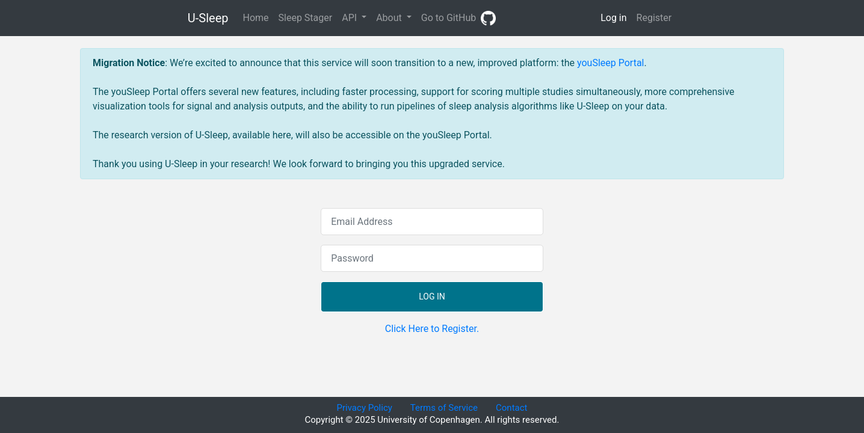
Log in (613, 17)
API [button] (350, 17)
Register (654, 17)
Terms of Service (444, 407)
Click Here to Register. (432, 328)
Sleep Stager (306, 17)
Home (257, 17)
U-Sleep (208, 18)
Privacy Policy (364, 407)
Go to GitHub (458, 18)
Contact (511, 407)
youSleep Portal (610, 63)
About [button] (390, 17)
